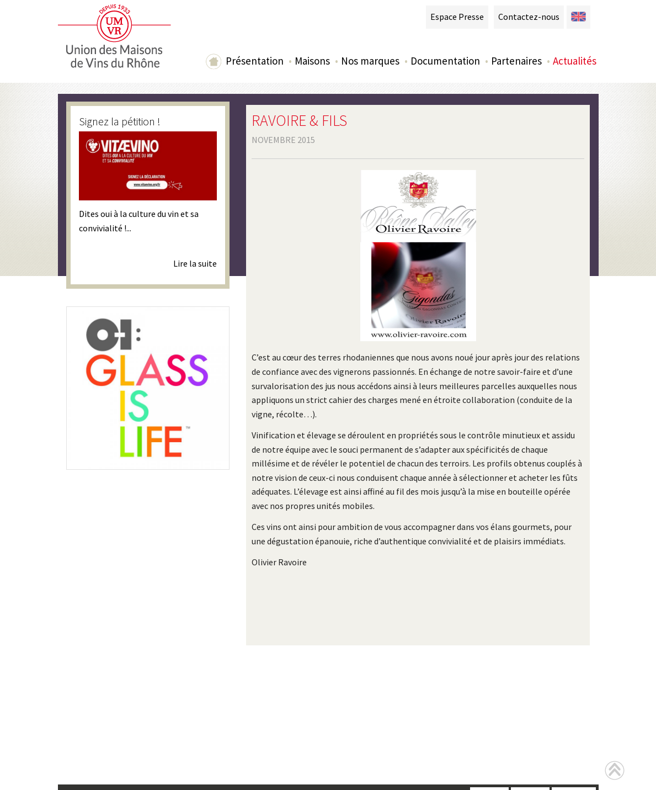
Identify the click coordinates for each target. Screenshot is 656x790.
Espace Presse (457, 16)
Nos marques (370, 60)
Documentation (445, 60)
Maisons (312, 60)
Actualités (574, 60)
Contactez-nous (528, 16)
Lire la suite (195, 263)
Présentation (255, 60)
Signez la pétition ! (120, 121)
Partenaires (516, 60)
